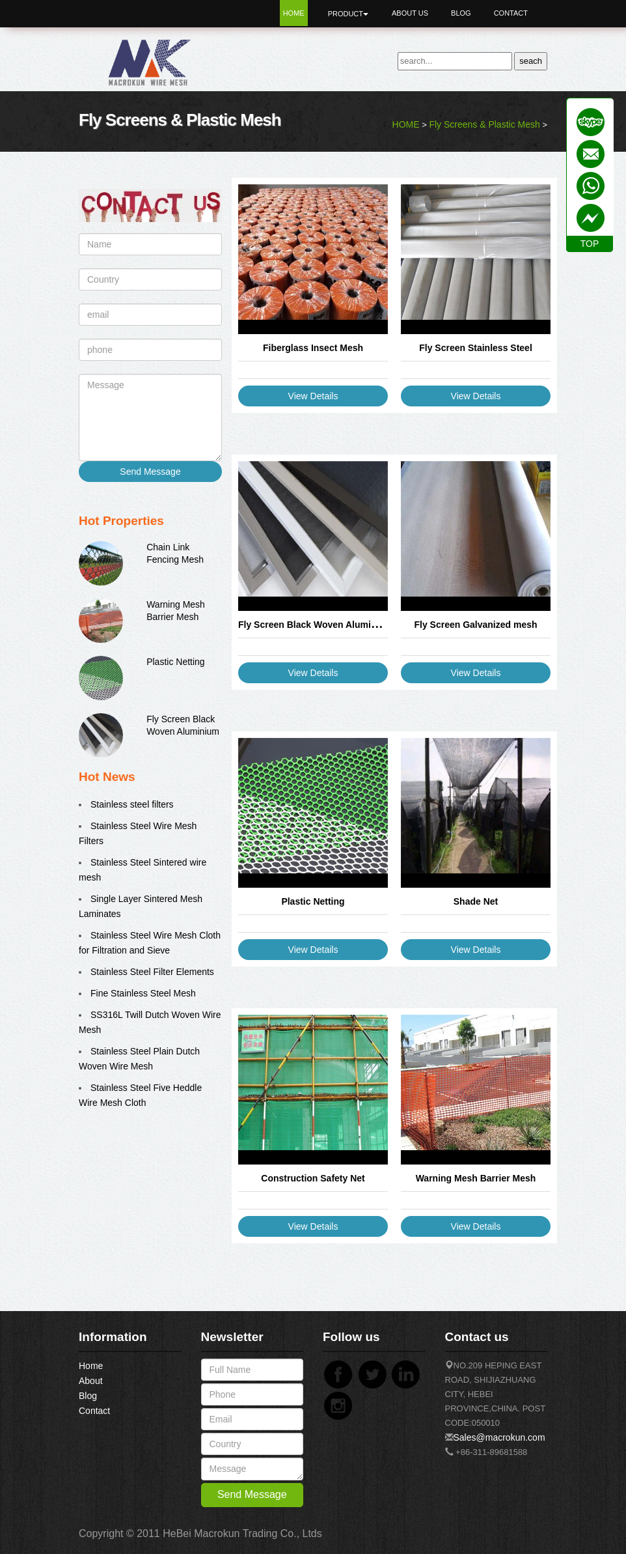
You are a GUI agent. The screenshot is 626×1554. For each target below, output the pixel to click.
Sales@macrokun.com (499, 1437)
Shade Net (476, 901)
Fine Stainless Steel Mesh (143, 993)
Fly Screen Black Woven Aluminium (315, 624)
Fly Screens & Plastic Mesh (484, 124)
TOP (589, 243)
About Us (410, 13)
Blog (461, 13)
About (91, 1381)
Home (294, 13)
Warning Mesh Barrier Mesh (476, 1178)
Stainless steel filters (132, 804)
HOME (406, 124)
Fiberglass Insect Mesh (313, 348)
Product (348, 14)
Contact (511, 13)
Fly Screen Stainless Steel (475, 348)
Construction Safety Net (312, 1178)
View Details (313, 396)
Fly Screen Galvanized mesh (475, 624)
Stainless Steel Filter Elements (152, 972)
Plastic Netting (175, 662)
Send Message (150, 471)
